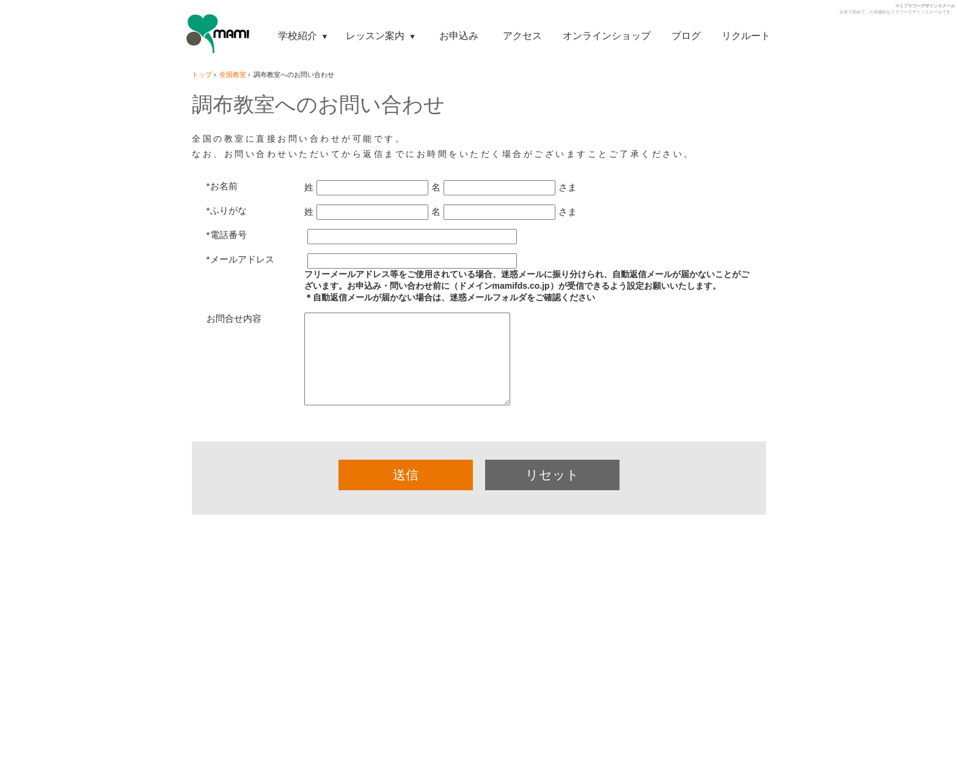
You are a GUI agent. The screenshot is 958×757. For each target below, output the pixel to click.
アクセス (522, 35)
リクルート (746, 35)
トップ (202, 74)
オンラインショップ (607, 35)
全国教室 (232, 74)
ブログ (686, 35)
